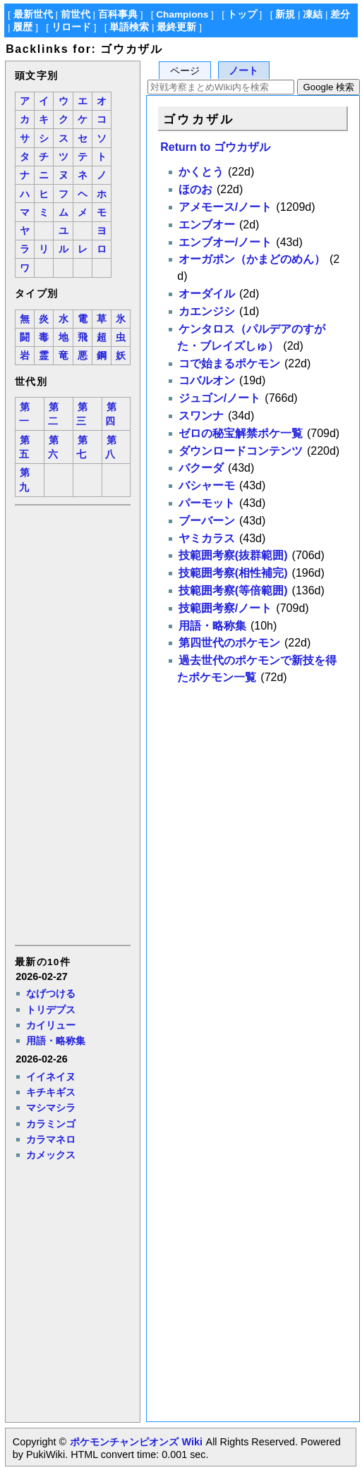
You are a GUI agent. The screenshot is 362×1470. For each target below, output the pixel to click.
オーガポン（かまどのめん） (252, 259)
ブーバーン (207, 521)
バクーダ (201, 468)
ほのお (195, 189)
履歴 (22, 27)
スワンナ (201, 416)
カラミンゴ (51, 1123)
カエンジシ (207, 311)
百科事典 (118, 14)
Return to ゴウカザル (215, 147)
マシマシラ (51, 1107)
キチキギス (51, 1092)
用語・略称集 (55, 1040)
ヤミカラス (207, 538)
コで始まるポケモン (229, 363)
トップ (242, 14)
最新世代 (33, 14)
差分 (340, 14)
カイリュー (51, 1025)
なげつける (51, 993)
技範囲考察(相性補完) (233, 573)
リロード (71, 27)
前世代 (75, 14)
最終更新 (176, 27)
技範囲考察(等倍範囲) (233, 590)
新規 (285, 14)
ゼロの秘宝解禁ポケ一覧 (241, 433)
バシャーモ (207, 485)
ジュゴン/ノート (219, 398)
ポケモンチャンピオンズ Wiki (136, 1441)
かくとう (201, 172)
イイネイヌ (51, 1076)
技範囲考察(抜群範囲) (233, 555)
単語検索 (129, 27)
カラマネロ (51, 1139)
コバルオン (207, 380)
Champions (182, 14)
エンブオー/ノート (225, 242)
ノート (243, 71)
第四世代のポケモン (229, 643)
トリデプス (51, 1009)
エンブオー (207, 225)
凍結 (312, 14)
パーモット (207, 503)
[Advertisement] (72, 724)
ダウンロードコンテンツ (241, 451)
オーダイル (207, 294)
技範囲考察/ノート (225, 608)
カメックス (51, 1154)
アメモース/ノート (225, 207)
